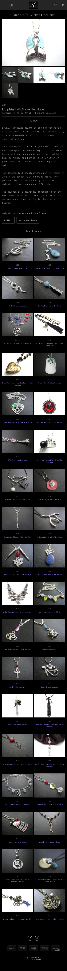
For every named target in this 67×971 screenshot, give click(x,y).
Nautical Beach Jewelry (28, 220)
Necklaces (8, 220)
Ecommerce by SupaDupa (36, 958)
